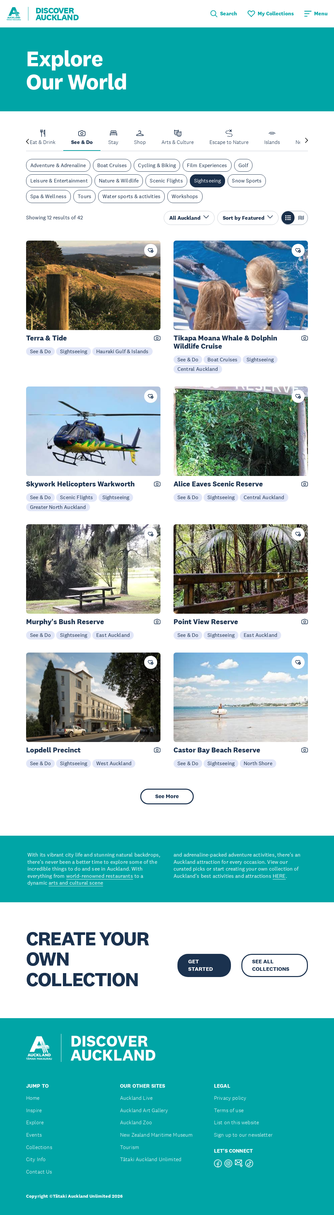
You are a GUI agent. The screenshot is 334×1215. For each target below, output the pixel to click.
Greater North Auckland (58, 507)
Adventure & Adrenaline (58, 165)
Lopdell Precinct (53, 750)
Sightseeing (207, 180)
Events (34, 1134)
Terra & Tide (46, 338)
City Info (36, 1159)
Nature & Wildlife (119, 180)
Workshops (185, 196)
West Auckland (113, 763)
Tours (84, 196)
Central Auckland (197, 369)
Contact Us (39, 1171)
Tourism (129, 1147)
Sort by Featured (248, 217)
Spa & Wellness (48, 196)
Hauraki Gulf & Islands (122, 351)
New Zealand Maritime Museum (156, 1134)
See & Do (40, 351)
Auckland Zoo (136, 1122)
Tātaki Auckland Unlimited (150, 1159)
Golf (243, 165)
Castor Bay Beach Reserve (217, 750)
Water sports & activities (131, 196)
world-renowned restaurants (99, 876)
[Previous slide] (27, 141)
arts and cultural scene (76, 882)
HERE (279, 876)
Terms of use (229, 1110)
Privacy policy (230, 1098)
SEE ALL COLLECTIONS (270, 965)
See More (167, 796)
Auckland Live (136, 1098)
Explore (35, 1122)
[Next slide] (306, 141)
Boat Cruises (112, 165)
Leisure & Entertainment (59, 180)
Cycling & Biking (157, 165)
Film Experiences (207, 165)
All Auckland (189, 217)
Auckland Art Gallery (144, 1110)
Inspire (34, 1110)
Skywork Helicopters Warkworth (80, 484)
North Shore (258, 763)
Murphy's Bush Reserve (65, 622)
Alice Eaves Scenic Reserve (218, 484)
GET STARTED (200, 965)
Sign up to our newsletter (243, 1134)
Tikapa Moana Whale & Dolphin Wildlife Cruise (225, 342)
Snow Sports (247, 180)
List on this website (236, 1122)
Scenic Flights (166, 180)
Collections (39, 1147)
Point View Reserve (206, 622)
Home (33, 1098)
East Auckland (113, 635)
